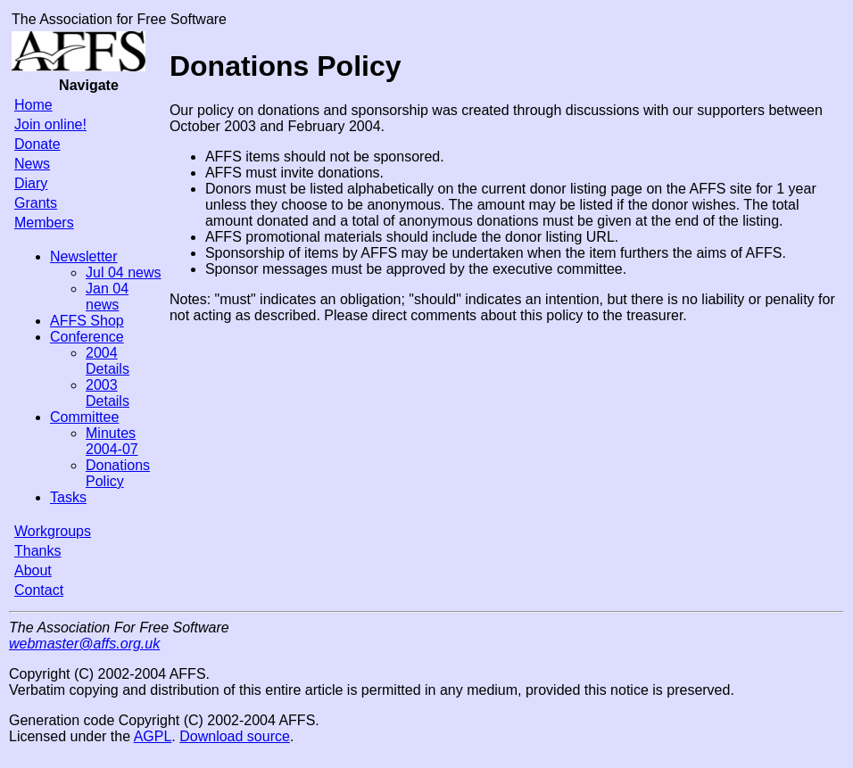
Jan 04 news (107, 296)
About (33, 570)
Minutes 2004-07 (112, 441)
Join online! (50, 124)
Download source (234, 736)
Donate (37, 144)
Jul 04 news (123, 272)
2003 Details (107, 393)
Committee (84, 417)
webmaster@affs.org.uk (84, 643)
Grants (35, 203)
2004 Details (107, 360)
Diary (30, 183)
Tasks (68, 497)
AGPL (153, 736)
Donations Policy (118, 473)
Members (44, 222)
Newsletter (84, 256)
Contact (38, 590)
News (32, 163)
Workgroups (52, 531)
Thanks (37, 550)
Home (33, 104)
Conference (87, 336)
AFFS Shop (87, 320)
